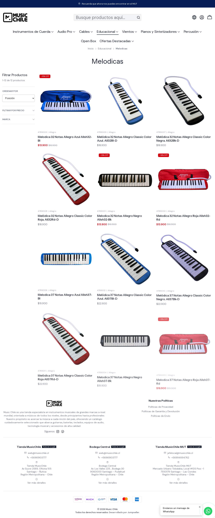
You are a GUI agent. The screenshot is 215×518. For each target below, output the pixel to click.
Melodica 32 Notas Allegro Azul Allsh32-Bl (65, 138)
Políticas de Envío (160, 415)
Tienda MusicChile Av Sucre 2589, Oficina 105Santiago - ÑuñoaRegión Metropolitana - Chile (37, 468)
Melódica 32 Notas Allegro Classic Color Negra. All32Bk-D (183, 138)
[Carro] (209, 17)
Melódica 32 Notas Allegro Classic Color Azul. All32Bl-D (124, 138)
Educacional (104, 49)
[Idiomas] (194, 17)
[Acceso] (202, 17)
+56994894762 (178, 457)
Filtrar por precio (18, 110)
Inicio (91, 49)
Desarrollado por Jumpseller (124, 512)
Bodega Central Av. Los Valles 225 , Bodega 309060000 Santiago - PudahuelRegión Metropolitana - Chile (107, 468)
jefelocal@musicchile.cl (178, 453)
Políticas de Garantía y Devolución (161, 411)
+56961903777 (36, 457)
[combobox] (107, 17)
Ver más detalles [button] (36, 481)
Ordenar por (10, 91)
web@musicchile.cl (36, 453)
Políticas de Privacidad (160, 406)
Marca (18, 119)
